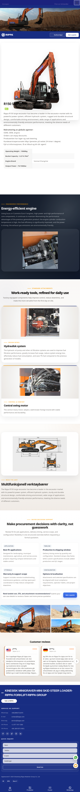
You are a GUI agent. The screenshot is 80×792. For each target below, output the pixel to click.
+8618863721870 (17, 713)
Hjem (10, 788)
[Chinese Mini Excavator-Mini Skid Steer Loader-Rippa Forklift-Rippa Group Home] (7, 35)
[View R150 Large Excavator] (40, 619)
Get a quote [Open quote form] (72, 35)
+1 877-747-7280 (17, 724)
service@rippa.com (17, 721)
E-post (50, 788)
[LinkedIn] (20, 733)
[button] (57, 35)
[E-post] (75, 765)
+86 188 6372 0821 (17, 728)
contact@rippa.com (17, 717)
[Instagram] (16, 733)
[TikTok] (12, 733)
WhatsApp (70, 788)
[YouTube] (7, 733)
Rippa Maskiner (26, 776)
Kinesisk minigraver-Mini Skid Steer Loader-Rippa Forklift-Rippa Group (38, 693)
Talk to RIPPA (9, 701)
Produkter (30, 788)
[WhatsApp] (75, 757)
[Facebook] (3, 733)
